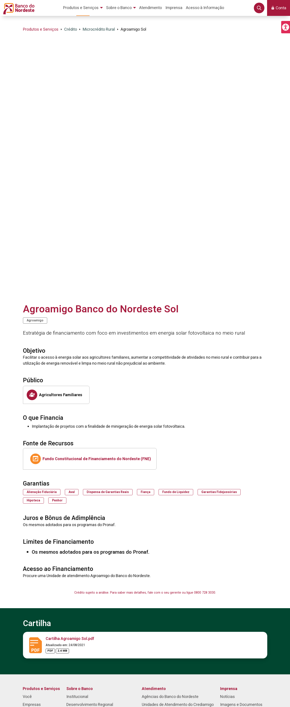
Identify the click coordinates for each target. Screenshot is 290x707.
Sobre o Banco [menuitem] (79, 689)
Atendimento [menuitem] (154, 689)
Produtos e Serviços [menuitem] (41, 689)
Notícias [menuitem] (227, 697)
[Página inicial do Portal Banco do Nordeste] (18, 8)
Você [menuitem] (27, 697)
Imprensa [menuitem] (228, 689)
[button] (285, 27)
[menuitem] (83, 8)
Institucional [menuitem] (77, 697)
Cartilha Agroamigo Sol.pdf (70, 639)
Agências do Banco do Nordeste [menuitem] (170, 697)
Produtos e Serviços (40, 29)
